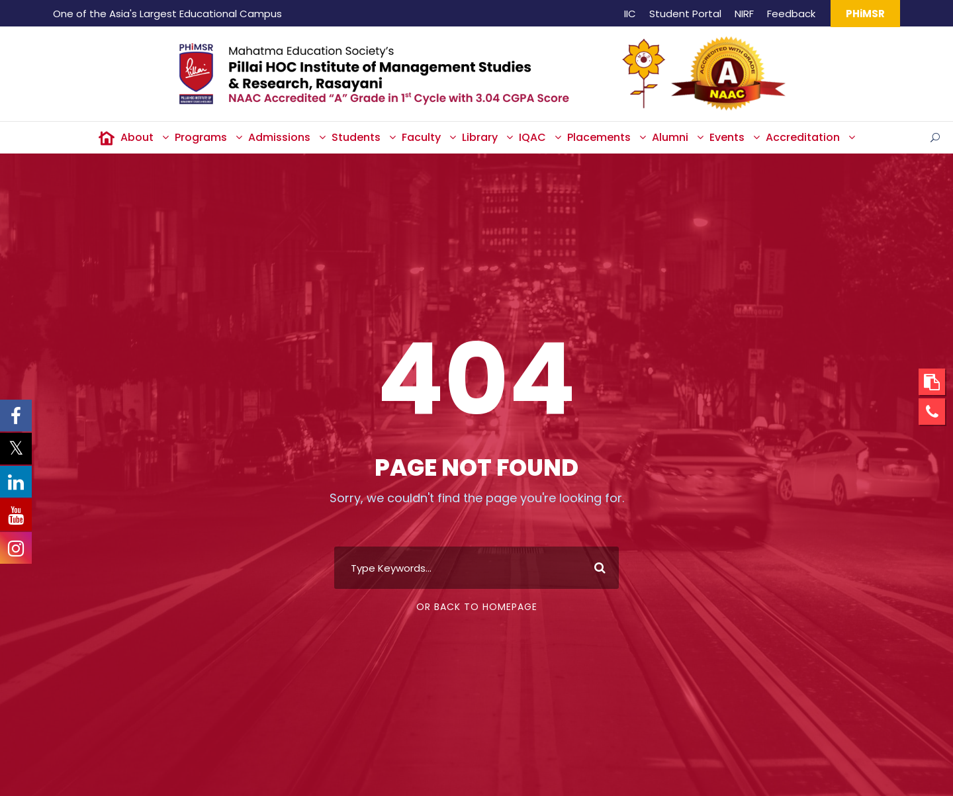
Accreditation (803, 137)
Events (727, 137)
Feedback (791, 14)
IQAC (532, 137)
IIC (630, 14)
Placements (599, 137)
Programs (201, 137)
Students (356, 137)
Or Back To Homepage (476, 606)
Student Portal (685, 14)
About (137, 137)
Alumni (670, 137)
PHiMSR (865, 14)
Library (480, 137)
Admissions (279, 137)
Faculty (421, 137)
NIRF (744, 14)
